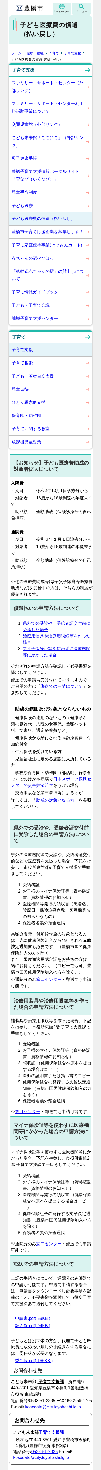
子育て (54, 53)
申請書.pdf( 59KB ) (32, 1318)
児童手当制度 (24, 192)
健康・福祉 (35, 53)
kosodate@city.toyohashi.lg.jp (53, 1407)
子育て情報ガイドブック (35, 292)
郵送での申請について (61, 686)
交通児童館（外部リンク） (37, 124)
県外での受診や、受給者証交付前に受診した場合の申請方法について (51, 834)
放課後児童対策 (26, 442)
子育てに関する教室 (31, 428)
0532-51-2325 (44, 1451)
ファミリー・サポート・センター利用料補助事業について (48, 107)
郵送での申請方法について (43, 1264)
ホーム (16, 53)
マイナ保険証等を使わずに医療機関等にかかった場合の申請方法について (51, 1131)
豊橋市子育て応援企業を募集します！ (48, 231)
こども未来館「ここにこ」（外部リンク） (48, 141)
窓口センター (49, 979)
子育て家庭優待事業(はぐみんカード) (47, 245)
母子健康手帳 (24, 158)
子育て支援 (72, 53)
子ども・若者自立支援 (33, 376)
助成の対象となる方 (55, 800)
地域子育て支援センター (35, 318)
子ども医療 (22, 205)
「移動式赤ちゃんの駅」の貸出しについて (48, 275)
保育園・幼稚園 (26, 415)
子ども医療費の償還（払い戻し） (43, 218)
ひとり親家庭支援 (28, 402)
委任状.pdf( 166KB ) (34, 1360)
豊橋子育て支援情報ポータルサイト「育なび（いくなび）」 (45, 175)
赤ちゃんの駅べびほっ (33, 258)
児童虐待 (20, 389)
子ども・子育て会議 (31, 305)
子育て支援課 (51, 1432)
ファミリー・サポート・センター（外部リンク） (48, 87)
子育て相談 (22, 363)
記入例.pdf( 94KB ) (32, 1326)
